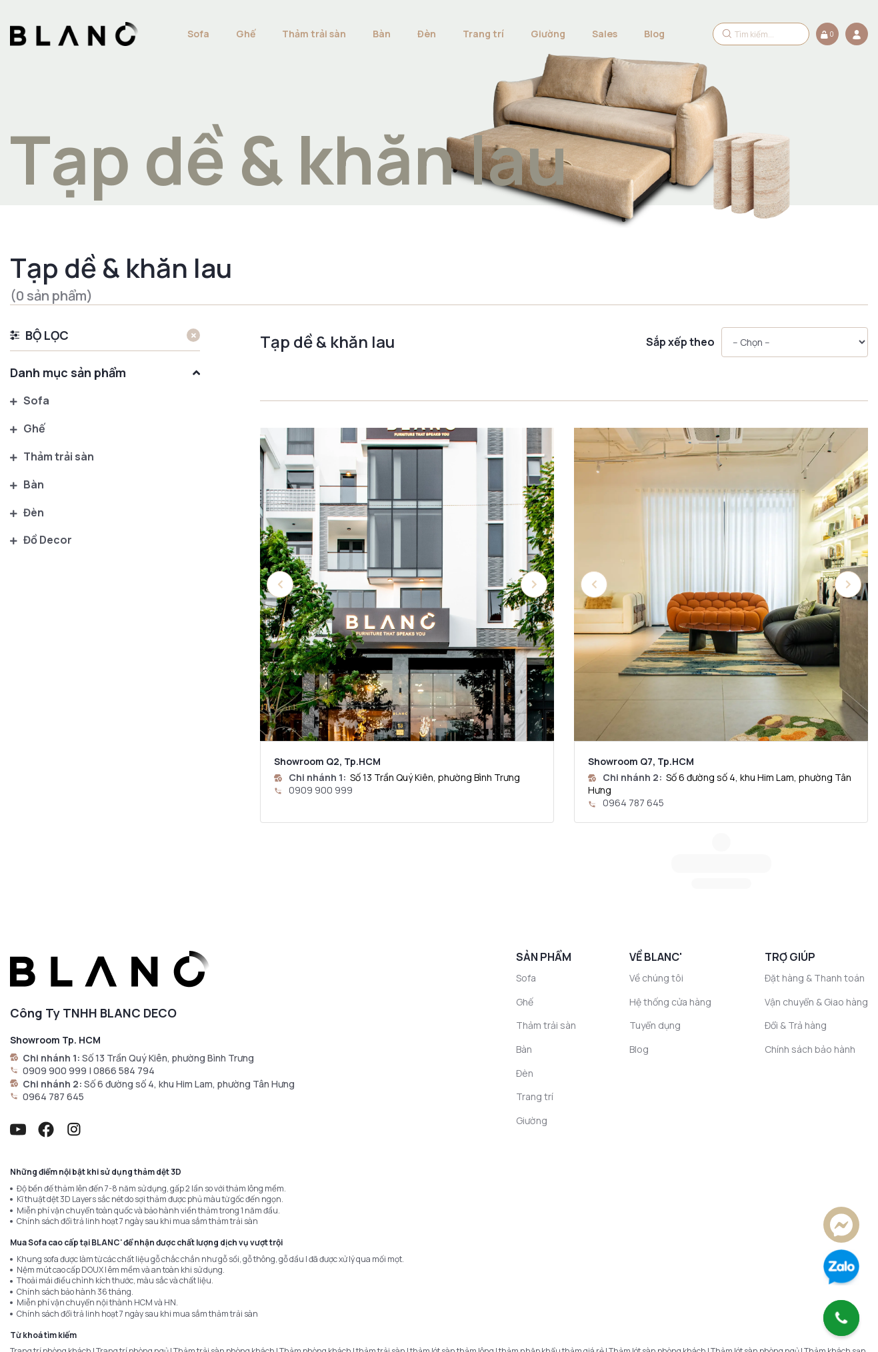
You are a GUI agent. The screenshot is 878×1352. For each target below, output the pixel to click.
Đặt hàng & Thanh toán (815, 900)
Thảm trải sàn (314, 33)
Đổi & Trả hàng (796, 948)
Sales (604, 33)
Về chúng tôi (656, 900)
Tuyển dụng (655, 948)
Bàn (382, 33)
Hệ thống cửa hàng (670, 924)
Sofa (198, 33)
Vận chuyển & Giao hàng (816, 924)
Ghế (245, 33)
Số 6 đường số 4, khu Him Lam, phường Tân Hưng (189, 1006)
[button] (534, 584)
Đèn (426, 33)
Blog (654, 33)
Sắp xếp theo (680, 342)
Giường (548, 33)
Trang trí (483, 33)
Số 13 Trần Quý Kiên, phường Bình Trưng (435, 777)
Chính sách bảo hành (810, 972)
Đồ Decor (41, 541)
